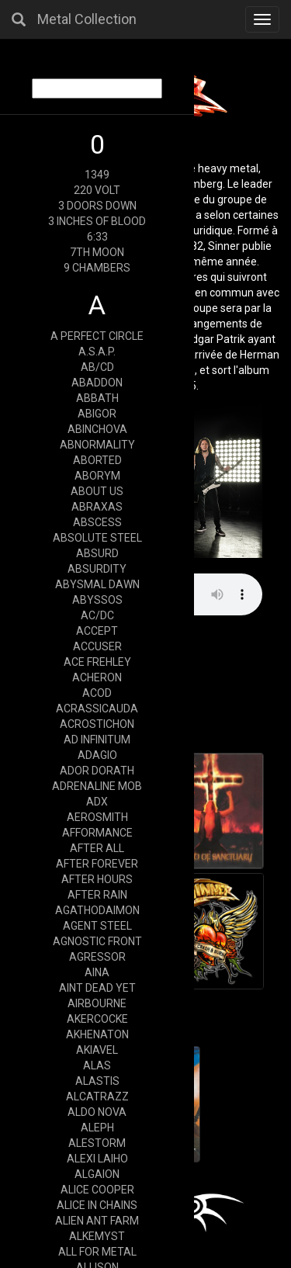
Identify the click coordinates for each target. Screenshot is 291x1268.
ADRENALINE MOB (97, 786)
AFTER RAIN (97, 895)
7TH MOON (97, 252)
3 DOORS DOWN (97, 205)
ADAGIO (97, 755)
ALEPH (97, 1127)
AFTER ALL (97, 848)
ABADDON (97, 382)
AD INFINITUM (97, 739)
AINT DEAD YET (97, 988)
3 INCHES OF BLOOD (97, 221)
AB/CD (97, 367)
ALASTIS (97, 1081)
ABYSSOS (97, 600)
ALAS (97, 1065)
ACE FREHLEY (97, 662)
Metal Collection (87, 19)
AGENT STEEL (97, 926)
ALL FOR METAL (97, 1251)
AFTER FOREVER (97, 863)
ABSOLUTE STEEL (97, 538)
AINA (97, 972)
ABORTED (97, 460)
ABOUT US (97, 491)
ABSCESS (97, 522)
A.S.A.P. (97, 351)
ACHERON (97, 677)
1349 (97, 174)
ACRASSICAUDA (97, 708)
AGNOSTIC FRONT (97, 941)
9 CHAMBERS (97, 268)
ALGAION (97, 1174)
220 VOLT (97, 190)
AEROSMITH (97, 817)
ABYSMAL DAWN (97, 584)
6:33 (97, 236)
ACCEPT (97, 631)
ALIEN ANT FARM (97, 1220)
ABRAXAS (97, 507)
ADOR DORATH (97, 770)
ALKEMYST (97, 1236)
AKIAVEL (97, 1050)
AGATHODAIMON (97, 910)
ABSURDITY (97, 569)
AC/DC (97, 615)
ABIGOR (97, 413)
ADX (97, 801)
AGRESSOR (97, 957)
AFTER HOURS (97, 879)
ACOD (97, 693)
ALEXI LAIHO (97, 1158)
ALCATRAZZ (97, 1096)
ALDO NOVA (97, 1112)
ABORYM (97, 475)
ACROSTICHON (97, 724)
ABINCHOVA (97, 429)
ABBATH (97, 398)
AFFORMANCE (97, 832)
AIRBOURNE (97, 1003)
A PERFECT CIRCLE (97, 336)
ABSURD (97, 553)
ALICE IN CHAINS (97, 1205)
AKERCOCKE (97, 1019)
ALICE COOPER (97, 1189)
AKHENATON (97, 1034)
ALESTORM (97, 1143)
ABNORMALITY (97, 444)
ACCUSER (97, 646)
